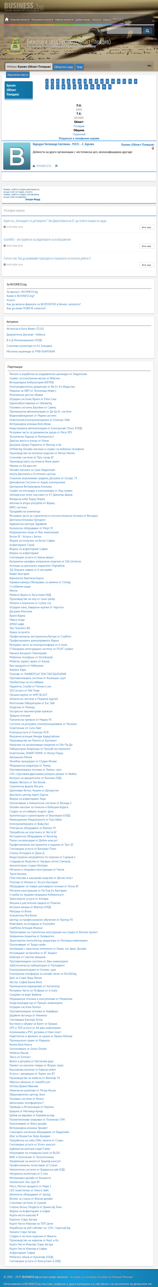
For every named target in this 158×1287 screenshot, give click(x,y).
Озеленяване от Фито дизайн (28, 1111)
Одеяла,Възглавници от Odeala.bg (30, 391)
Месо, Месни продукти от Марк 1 (30, 1174)
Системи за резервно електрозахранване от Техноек (43, 711)
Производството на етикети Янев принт (34, 449)
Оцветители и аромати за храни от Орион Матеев (40, 1024)
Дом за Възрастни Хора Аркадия (29, 1124)
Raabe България (19, 562)
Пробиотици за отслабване (26, 670)
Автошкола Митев (20, 745)
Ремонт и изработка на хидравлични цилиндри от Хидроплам (48, 362)
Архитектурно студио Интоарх (28, 853)
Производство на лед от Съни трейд (32, 587)
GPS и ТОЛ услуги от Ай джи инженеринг (35, 1016)
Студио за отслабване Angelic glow (31, 799)
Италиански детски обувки (26, 383)
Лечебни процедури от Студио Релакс (33, 749)
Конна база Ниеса (20, 1032)
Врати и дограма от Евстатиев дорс (31, 1049)
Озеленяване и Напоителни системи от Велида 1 (40, 791)
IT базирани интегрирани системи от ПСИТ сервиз (41, 637)
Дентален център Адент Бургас (29, 782)
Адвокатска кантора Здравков (28, 512)
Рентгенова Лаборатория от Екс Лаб (32, 691)
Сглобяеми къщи (20, 574)
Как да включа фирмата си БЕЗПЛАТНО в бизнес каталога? (44, 298)
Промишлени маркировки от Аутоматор (34, 974)
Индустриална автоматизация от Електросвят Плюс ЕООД (45, 416)
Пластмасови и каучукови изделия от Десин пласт (41, 866)
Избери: (29, 66)
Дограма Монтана (20, 599)
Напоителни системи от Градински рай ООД (37, 1157)
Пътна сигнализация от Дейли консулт (33, 828)
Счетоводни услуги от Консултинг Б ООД (35, 1249)
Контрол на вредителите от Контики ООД (35, 766)
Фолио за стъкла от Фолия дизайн (31, 1186)
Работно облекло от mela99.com (29, 1070)
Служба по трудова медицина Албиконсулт (36, 882)
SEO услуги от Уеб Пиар (24, 678)
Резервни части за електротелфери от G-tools (38, 632)
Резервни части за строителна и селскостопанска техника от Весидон (53, 503)
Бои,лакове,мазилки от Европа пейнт (32, 1057)
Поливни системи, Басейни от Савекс (32, 395)
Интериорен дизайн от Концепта (30, 1165)
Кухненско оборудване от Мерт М (31, 516)
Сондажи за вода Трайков (25, 982)
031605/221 (42, 159)
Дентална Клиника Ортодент (27, 508)
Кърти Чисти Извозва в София (28, 1236)
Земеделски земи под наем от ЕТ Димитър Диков (40, 482)
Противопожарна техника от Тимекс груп (35, 757)
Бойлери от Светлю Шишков (27, 945)
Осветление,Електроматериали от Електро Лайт (39, 408)
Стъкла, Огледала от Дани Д (26, 841)
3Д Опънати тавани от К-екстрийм (30, 558)
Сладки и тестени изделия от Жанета (32, 1224)
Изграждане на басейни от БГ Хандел (33, 941)
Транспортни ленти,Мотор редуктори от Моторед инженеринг (48, 928)
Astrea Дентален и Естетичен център (32, 462)
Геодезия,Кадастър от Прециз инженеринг (36, 991)
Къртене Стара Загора (23, 1207)
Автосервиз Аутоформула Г (26, 1091)
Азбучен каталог (64, 19)
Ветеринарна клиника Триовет (28, 1115)
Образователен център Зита (27, 1082)
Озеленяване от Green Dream (28, 1036)
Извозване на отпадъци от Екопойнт (32, 912)
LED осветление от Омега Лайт (29, 1178)
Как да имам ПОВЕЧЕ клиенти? (26, 302)
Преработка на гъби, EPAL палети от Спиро (36, 1128)
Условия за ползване (83, 1264)
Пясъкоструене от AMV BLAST (28, 683)
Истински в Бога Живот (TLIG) (25, 321)
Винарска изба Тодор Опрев (27, 487)
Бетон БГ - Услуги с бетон (25, 524)
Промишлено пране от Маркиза (29, 1028)
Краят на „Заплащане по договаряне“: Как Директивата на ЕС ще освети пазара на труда (55, 214)
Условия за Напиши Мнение (115, 1264)
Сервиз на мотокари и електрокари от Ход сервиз (40, 478)
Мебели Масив (18, 1041)
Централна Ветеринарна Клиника (30, 474)
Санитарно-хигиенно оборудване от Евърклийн (39, 1120)
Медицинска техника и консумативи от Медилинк (40, 986)
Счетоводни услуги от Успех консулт (32, 1132)
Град (78, 66)
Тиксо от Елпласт (20, 1045)
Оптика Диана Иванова (23, 1074)
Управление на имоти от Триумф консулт (35, 1149)
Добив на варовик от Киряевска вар (31, 1103)
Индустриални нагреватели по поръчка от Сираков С (42, 845)
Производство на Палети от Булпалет (33, 728)
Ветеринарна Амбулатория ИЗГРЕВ (31, 370)
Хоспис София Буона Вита (25, 970)
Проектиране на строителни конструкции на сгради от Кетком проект (53, 920)
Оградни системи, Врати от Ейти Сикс (33, 387)
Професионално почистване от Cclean (33, 1153)
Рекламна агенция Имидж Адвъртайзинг (34, 724)
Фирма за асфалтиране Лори (27, 787)
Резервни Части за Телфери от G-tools (33, 978)
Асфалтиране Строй (21, 532)
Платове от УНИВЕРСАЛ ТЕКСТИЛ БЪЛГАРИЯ (37, 662)
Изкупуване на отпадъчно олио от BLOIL (34, 1141)
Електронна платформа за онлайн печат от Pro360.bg (42, 962)
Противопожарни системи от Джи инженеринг (38, 949)
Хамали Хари (17, 657)
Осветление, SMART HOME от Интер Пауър (36, 741)
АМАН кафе (16, 612)
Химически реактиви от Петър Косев (32, 1078)
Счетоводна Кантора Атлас (26, 1007)
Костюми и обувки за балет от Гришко (33, 1011)
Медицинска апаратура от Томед (30, 753)
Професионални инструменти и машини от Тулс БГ (41, 832)
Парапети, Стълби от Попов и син (30, 674)
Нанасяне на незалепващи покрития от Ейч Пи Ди (40, 732)
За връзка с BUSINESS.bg (22, 285)
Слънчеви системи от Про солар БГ (31, 445)
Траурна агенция (19, 703)
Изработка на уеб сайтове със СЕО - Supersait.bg (39, 1216)
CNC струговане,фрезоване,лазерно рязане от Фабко (43, 762)
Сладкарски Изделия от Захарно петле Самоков (39, 849)
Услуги (11, 293)
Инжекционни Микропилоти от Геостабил (35, 807)
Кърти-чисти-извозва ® (24, 1203)
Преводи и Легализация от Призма (31, 1095)
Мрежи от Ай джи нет (23, 453)
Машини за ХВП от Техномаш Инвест (32, 378)
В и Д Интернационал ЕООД (24, 331)
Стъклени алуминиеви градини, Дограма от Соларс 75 (43, 466)
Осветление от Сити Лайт (25, 716)
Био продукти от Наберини (26, 653)
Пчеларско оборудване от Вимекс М (32, 816)
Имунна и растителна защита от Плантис (35, 891)
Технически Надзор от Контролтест (31, 424)
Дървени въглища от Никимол (28, 1003)
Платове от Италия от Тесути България (33, 870)
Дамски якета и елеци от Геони (29, 428)
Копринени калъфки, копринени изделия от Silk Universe (45, 549)
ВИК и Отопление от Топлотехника (31, 1145)
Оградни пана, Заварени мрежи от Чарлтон (36, 595)
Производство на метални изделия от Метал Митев (42, 441)
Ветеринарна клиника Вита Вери (30, 412)
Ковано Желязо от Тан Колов (27, 770)
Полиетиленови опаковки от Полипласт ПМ (37, 1107)
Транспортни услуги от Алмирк (28, 886)
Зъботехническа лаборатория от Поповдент (37, 953)
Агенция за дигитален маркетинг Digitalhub (37, 553)
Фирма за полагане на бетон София (32, 528)
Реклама (96, 19)
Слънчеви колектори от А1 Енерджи (29, 335)
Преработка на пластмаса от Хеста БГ (33, 820)
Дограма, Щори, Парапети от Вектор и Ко (35, 433)
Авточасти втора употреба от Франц (32, 491)
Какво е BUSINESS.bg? (21, 289)
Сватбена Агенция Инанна (25, 916)
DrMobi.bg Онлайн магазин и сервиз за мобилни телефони (46, 437)
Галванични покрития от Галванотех (31, 924)
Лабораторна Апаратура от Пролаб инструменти (39, 737)
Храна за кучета (19, 620)
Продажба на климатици (24, 499)
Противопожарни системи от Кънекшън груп (37, 666)
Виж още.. (147, 220)
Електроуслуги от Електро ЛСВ (29, 720)
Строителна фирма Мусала (26, 774)
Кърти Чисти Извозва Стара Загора (31, 1232)
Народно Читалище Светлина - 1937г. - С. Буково (63, 138)
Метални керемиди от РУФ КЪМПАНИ (31, 340)
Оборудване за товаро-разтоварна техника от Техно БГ (44, 874)
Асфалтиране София (22, 1240)
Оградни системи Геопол (25, 995)
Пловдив (79, 119)
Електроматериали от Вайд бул (29, 812)
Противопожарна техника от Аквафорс (33, 999)
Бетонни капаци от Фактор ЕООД (30, 895)
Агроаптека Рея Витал (23, 903)
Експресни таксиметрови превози (30, 699)
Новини (107, 19)
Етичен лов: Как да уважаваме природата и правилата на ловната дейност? (47, 251)
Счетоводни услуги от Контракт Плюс (33, 836)
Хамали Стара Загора (22, 1220)
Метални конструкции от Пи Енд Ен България (37, 878)
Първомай (79, 127)
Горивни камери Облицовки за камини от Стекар (40, 570)
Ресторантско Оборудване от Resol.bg (33, 824)
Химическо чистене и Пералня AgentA (33, 687)
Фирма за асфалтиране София (28, 537)
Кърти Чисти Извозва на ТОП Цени (31, 1211)
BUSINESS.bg (30, 1264)
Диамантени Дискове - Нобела (26, 326)
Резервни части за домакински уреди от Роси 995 (40, 420)
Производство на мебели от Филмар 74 (34, 1066)
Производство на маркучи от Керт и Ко (33, 1228)
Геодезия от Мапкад (22, 695)
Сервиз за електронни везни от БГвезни (34, 366)
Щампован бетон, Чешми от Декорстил (34, 778)
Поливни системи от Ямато (26, 1086)
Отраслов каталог (20, 19)
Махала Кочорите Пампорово (28, 641)
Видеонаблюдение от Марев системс (33, 403)
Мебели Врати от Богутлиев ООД (30, 582)
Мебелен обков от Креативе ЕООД (31, 1245)
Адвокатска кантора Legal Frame (29, 1136)
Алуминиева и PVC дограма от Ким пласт (35, 1020)
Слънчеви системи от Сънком (27, 1191)
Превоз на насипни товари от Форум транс (36, 1053)
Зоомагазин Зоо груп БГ (24, 1170)
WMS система (18, 495)
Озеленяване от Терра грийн (27, 932)
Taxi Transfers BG (19, 616)
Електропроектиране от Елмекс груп (32, 957)
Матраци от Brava (20, 899)
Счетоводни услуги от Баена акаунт (31, 545)
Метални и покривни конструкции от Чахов (36, 857)
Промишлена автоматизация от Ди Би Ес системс (40, 399)
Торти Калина (17, 862)
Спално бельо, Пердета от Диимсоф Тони (35, 1195)
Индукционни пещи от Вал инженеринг (34, 520)
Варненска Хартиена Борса (26, 566)
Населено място (93, 66)
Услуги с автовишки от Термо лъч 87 (32, 1061)
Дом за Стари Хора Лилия (25, 966)
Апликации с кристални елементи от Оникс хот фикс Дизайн (47, 936)
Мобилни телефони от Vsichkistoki (31, 645)
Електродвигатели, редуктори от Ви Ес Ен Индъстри (42, 374)
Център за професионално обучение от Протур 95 (41, 907)
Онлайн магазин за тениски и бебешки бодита (38, 795)
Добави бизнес (82, 19)
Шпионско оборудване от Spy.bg (29, 1182)
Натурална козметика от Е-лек (28, 1161)
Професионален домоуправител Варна (34, 628)
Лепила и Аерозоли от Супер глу (30, 591)
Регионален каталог (42, 19)
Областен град (63, 66)
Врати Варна (17, 603)
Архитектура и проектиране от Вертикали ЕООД (39, 803)
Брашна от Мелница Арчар (26, 1099)
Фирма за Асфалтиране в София (29, 1199)
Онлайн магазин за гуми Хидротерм (32, 458)
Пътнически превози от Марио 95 (30, 707)
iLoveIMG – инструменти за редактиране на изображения (37, 233)
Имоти (13, 578)
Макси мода (17, 607)
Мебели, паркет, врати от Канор (29, 649)
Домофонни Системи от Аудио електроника (37, 470)
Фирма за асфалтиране (24, 541)
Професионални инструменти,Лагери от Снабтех (40, 624)
